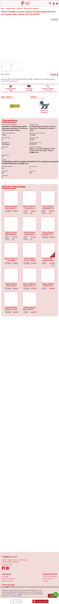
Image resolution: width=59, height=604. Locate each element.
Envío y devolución (48, 578)
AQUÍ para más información (13, 596)
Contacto (45, 581)
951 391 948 (8, 565)
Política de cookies (7, 581)
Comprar (42, 601)
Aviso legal (5, 576)
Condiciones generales (50, 576)
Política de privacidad (8, 578)
